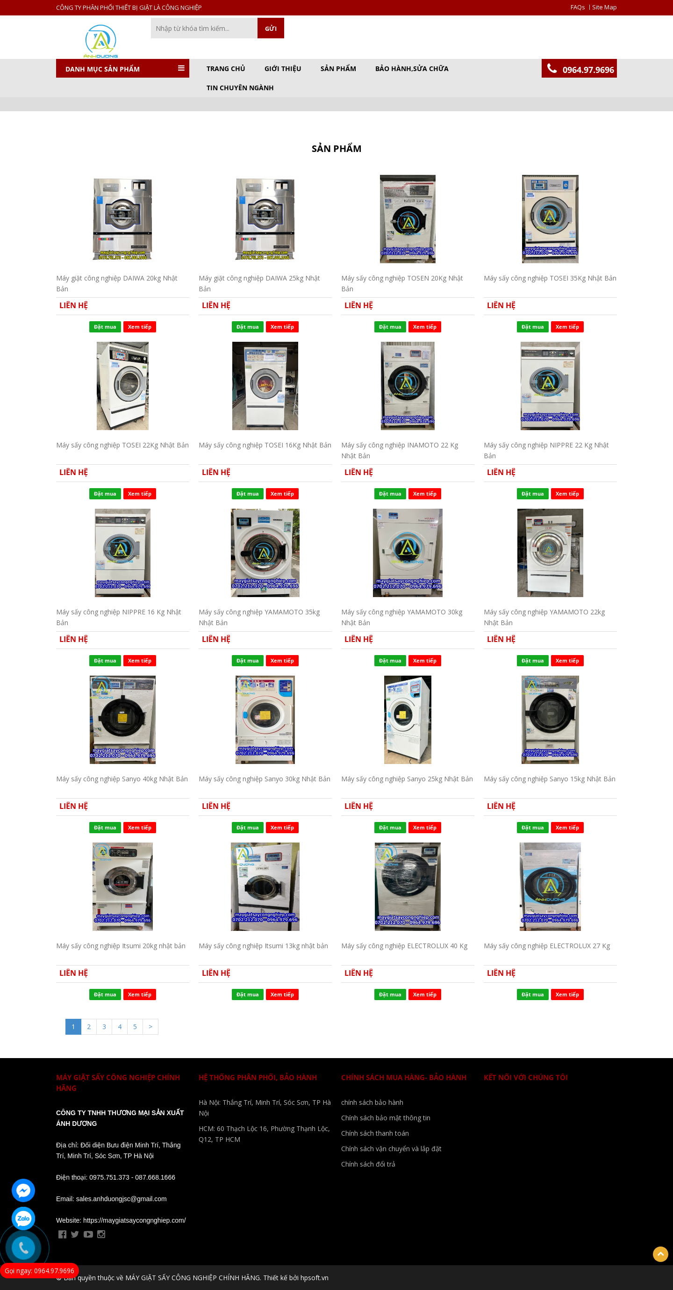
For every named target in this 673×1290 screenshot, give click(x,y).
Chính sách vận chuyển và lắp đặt (391, 1148)
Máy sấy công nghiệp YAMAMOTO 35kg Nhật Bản (259, 617)
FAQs (578, 7)
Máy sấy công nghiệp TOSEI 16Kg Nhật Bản (265, 444)
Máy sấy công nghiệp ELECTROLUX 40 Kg (404, 945)
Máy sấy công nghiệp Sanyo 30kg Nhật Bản (264, 778)
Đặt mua (105, 326)
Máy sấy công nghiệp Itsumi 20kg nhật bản (121, 945)
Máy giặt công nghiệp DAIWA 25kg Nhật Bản (259, 283)
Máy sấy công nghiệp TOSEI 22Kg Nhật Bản (122, 444)
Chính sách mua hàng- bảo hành (403, 1077)
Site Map (604, 7)
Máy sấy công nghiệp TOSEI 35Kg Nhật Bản (550, 278)
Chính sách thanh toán (375, 1133)
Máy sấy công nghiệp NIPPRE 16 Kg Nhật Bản (118, 617)
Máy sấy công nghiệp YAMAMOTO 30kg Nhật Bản (401, 617)
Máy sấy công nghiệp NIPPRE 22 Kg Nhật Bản (546, 450)
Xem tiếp (139, 326)
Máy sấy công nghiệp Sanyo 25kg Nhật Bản (407, 778)
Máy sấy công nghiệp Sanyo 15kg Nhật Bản (550, 778)
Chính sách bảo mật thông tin (385, 1117)
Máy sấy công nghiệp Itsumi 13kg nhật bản (263, 945)
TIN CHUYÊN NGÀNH (240, 88)
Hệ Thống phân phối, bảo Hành (258, 1077)
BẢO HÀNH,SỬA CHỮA (412, 68)
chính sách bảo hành (372, 1102)
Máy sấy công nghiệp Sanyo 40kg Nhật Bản (122, 778)
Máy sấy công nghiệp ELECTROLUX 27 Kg (547, 945)
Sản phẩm (338, 68)
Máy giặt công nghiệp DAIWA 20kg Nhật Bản (117, 283)
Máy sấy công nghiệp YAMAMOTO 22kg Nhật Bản (544, 617)
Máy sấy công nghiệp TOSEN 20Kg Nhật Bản (402, 283)
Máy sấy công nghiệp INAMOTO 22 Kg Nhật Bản (399, 450)
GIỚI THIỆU (283, 68)
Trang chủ (226, 68)
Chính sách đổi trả (368, 1164)
